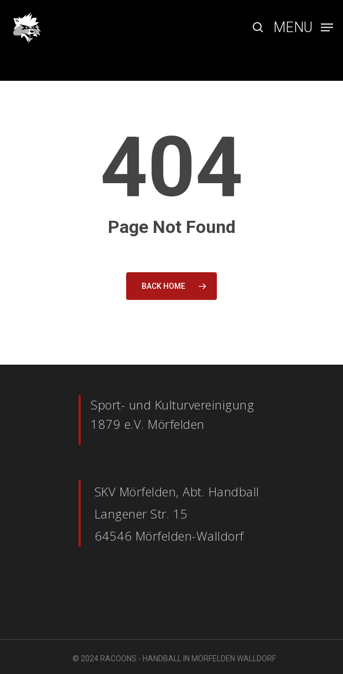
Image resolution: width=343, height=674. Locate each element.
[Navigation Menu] (303, 26)
